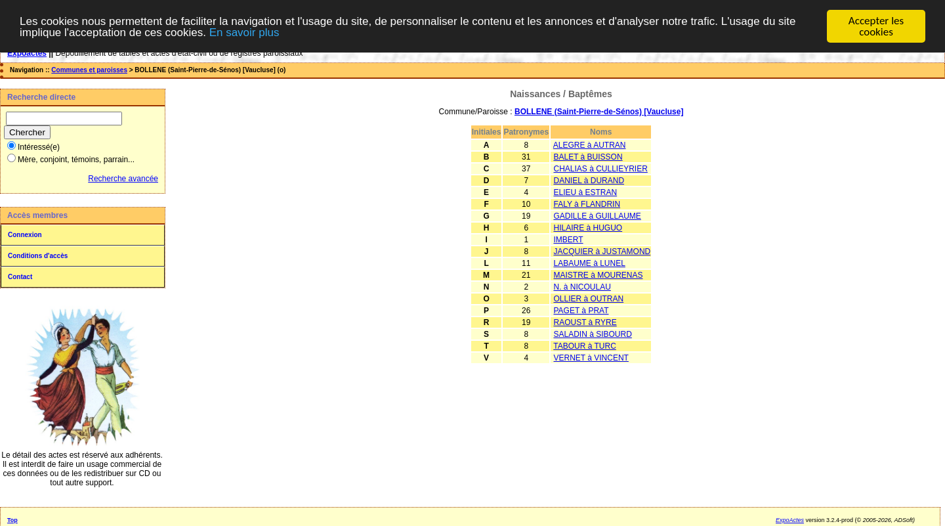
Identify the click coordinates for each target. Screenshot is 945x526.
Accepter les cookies (876, 26)
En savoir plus (244, 32)
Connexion (25, 234)
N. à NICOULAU (581, 287)
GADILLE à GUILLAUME (596, 216)
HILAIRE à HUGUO (587, 227)
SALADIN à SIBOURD (592, 334)
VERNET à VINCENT (590, 357)
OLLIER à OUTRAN (588, 298)
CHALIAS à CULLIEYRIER (600, 168)
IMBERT (568, 239)
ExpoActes (790, 520)
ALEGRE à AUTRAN (589, 145)
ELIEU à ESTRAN (585, 192)
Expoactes (27, 53)
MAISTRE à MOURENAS (597, 275)
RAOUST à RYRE (584, 322)
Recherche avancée (123, 178)
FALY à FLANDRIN (586, 204)
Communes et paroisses (89, 70)
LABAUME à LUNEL (589, 263)
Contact (20, 276)
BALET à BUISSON (587, 157)
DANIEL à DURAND (588, 180)
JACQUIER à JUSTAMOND (601, 251)
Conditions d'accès (38, 255)
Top (12, 520)
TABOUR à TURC (584, 346)
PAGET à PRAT (580, 310)
